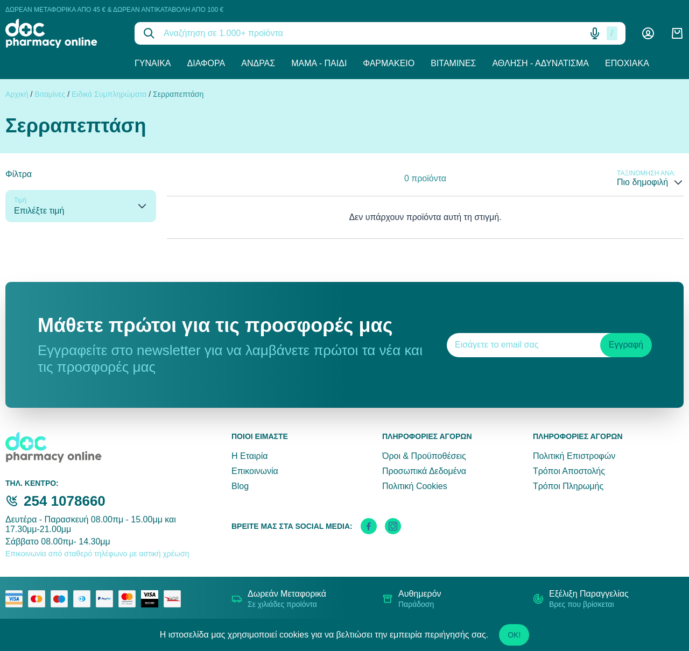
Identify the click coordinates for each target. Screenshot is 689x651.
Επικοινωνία (254, 471)
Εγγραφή (626, 344)
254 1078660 (65, 501)
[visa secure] (152, 598)
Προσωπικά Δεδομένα (424, 471)
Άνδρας (258, 63)
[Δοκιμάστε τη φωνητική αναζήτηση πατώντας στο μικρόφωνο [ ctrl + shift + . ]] (594, 33)
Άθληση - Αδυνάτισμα (540, 63)
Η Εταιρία (249, 456)
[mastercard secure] (129, 598)
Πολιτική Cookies (414, 486)
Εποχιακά (627, 63)
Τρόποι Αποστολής (569, 471)
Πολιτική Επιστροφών (574, 456)
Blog (240, 486)
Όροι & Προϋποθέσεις (424, 456)
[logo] (61, 33)
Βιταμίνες (453, 63)
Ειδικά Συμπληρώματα (109, 94)
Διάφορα (206, 63)
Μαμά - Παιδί (319, 63)
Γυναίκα (153, 63)
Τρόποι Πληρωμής (568, 486)
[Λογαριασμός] (648, 33)
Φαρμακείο (388, 63)
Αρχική (17, 94)
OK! (514, 635)
